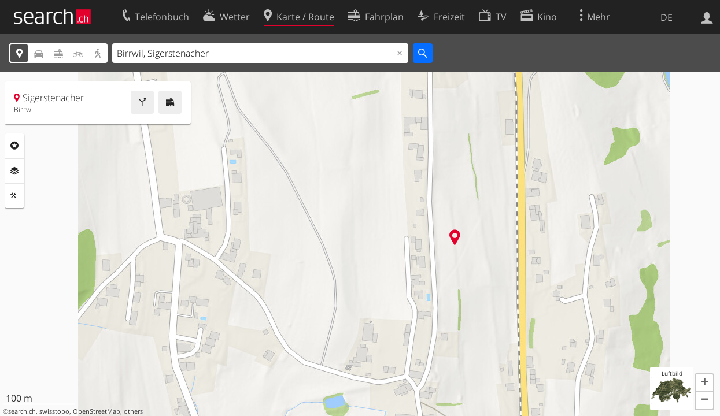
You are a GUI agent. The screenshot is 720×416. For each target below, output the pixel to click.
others (133, 411)
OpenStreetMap (96, 411)
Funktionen (14, 196)
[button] (704, 383)
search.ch (22, 411)
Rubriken (14, 145)
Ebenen (14, 171)
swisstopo (54, 411)
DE (666, 17)
